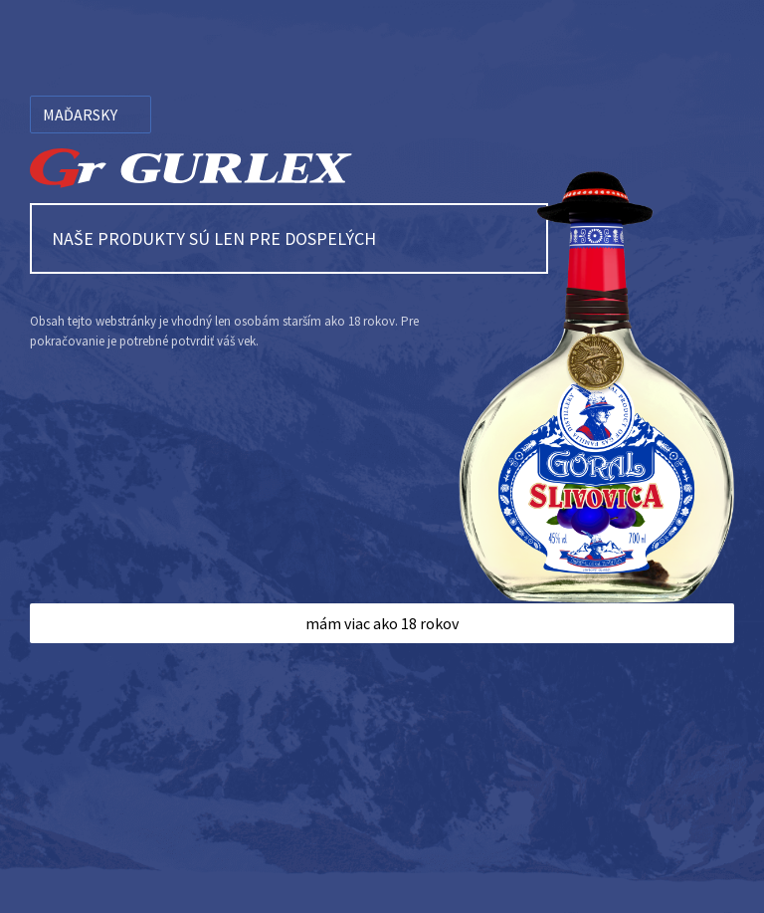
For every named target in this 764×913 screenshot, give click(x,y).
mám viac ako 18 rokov (382, 623)
